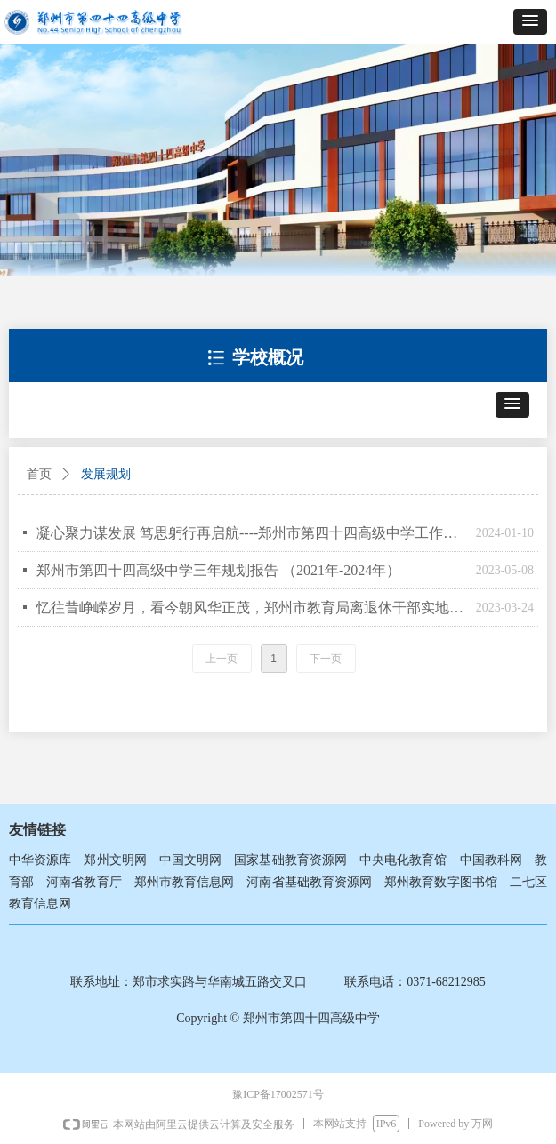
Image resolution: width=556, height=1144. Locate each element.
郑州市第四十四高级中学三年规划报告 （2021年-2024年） (218, 570)
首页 (39, 474)
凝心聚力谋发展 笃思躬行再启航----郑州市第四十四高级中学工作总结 (251, 532)
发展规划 (106, 474)
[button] (530, 22)
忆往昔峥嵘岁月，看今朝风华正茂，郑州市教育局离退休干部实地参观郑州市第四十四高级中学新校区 (251, 607)
